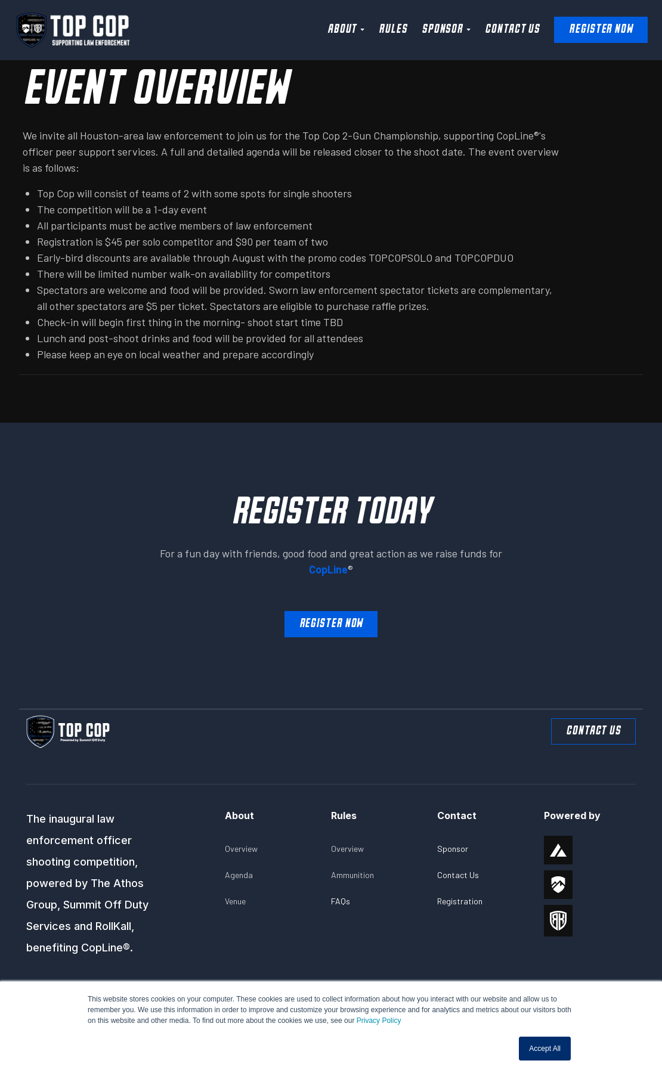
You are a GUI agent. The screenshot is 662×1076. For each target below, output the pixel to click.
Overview (241, 849)
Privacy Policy (379, 1020)
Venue (235, 901)
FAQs (340, 901)
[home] (56, 30)
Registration (459, 901)
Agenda (239, 875)
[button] (346, 30)
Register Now (331, 624)
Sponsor (452, 849)
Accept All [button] (545, 1048)
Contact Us (512, 29)
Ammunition (352, 875)
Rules (393, 29)
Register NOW (601, 29)
